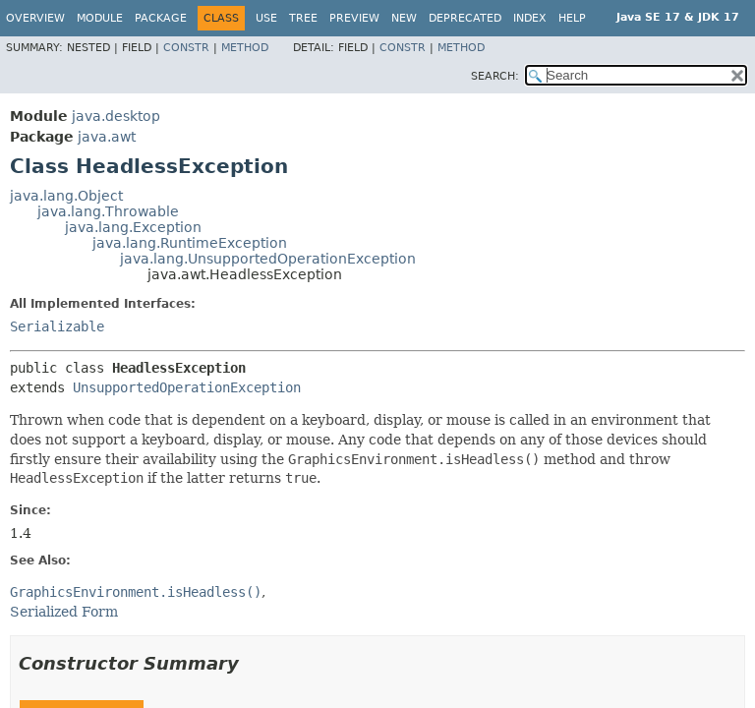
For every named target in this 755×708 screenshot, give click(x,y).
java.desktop (116, 116)
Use (266, 18)
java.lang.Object (66, 196)
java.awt (107, 137)
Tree (303, 18)
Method (244, 47)
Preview (354, 18)
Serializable (57, 326)
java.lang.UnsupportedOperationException (268, 258)
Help (572, 18)
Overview (35, 18)
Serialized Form (64, 612)
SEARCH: (495, 76)
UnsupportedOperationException (187, 387)
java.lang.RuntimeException (189, 243)
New (404, 18)
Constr (186, 47)
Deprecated (465, 18)
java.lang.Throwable (108, 211)
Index (530, 18)
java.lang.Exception (133, 227)
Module (100, 18)
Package (161, 18)
